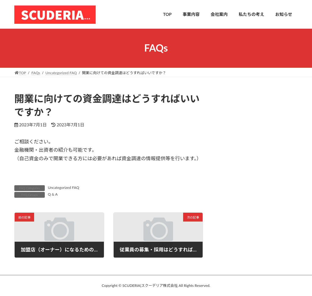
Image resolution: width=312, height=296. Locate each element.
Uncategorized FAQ (63, 187)
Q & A (53, 194)
